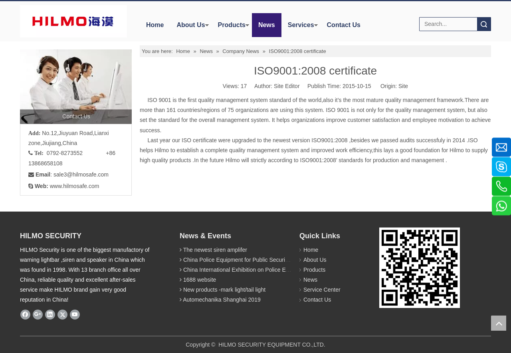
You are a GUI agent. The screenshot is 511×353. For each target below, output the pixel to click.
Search (484, 24)
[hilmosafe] (419, 267)
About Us (190, 25)
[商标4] (73, 21)
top (498, 323)
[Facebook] (25, 315)
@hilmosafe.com (88, 174)
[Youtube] (75, 315)
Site (403, 86)
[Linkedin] (50, 315)
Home (155, 25)
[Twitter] (62, 315)
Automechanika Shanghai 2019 (222, 299)
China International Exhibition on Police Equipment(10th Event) (261, 270)
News (266, 25)
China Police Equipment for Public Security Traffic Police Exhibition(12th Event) (281, 260)
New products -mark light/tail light (224, 289)
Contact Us (343, 25)
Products (232, 25)
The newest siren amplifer (215, 250)
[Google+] (38, 315)
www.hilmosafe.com (74, 186)
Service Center (322, 289)
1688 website (199, 280)
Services (301, 25)
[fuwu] (76, 86)
